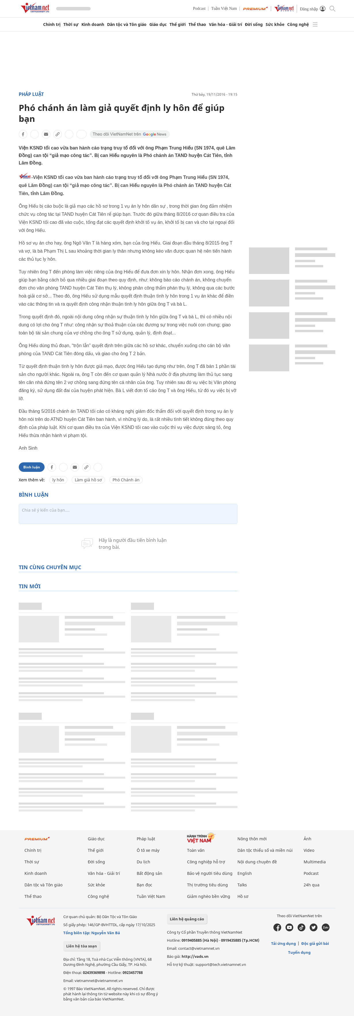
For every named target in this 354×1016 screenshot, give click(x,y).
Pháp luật (31, 94)
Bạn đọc (144, 885)
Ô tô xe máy (148, 850)
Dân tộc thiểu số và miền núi (265, 850)
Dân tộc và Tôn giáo (126, 24)
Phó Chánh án (126, 480)
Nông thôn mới (252, 838)
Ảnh (307, 838)
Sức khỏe (275, 24)
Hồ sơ (242, 896)
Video (309, 850)
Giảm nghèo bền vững (208, 896)
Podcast (199, 8)
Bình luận (31, 467)
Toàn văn (196, 850)
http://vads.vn (195, 956)
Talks (242, 885)
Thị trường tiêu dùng (207, 885)
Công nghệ (298, 24)
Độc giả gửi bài (315, 943)
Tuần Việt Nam (224, 8)
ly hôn (58, 480)
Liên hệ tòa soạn (81, 946)
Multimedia (315, 861)
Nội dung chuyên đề (257, 861)
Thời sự (71, 24)
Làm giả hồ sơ (88, 480)
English (244, 873)
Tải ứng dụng (283, 943)
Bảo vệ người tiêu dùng (210, 873)
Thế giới (178, 24)
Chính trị (51, 24)
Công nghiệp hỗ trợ (206, 861)
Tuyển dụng (299, 952)
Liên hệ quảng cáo (187, 919)
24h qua (311, 885)
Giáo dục (158, 24)
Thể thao (197, 24)
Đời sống (254, 24)
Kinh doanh (92, 24)
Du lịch (143, 861)
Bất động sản (149, 873)
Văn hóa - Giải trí (225, 24)
